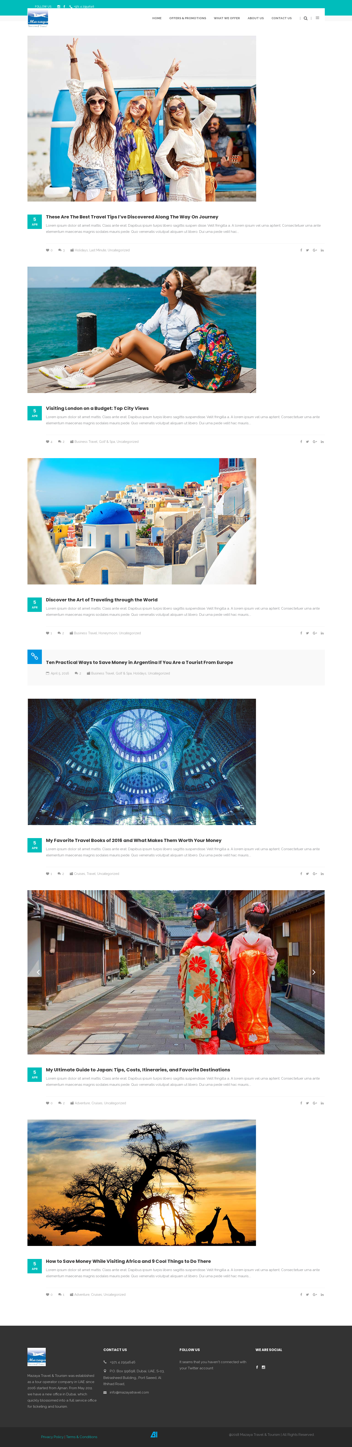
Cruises (79, 874)
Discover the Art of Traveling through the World (102, 600)
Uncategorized (119, 250)
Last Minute (97, 250)
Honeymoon (108, 633)
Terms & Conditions (81, 1437)
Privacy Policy (52, 1437)
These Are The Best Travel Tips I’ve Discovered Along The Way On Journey (132, 217)
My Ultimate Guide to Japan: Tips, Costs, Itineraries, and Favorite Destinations (138, 1070)
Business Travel (86, 441)
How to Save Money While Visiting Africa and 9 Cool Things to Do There (128, 1261)
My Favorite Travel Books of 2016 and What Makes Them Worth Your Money (134, 840)
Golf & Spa (107, 441)
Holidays (81, 250)
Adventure (82, 1103)
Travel (91, 874)
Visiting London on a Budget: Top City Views (97, 408)
